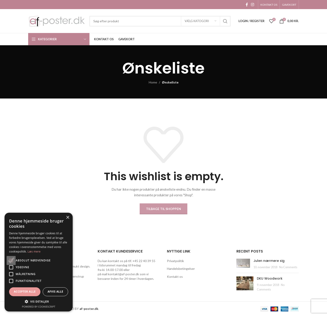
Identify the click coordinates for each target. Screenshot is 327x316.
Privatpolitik (175, 261)
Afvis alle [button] (55, 291)
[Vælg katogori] (200, 21)
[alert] (39, 262)
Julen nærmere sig (269, 260)
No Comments (288, 267)
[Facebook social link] (247, 4)
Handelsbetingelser (181, 268)
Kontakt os (175, 276)
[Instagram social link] (253, 4)
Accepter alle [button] (25, 291)
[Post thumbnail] (243, 264)
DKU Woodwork (269, 278)
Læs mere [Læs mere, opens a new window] (33, 251)
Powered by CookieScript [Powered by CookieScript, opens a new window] (38, 306)
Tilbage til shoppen (163, 209)
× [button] (67, 217)
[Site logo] (56, 21)
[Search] (159, 21)
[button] (38, 301)
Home (153, 82)
